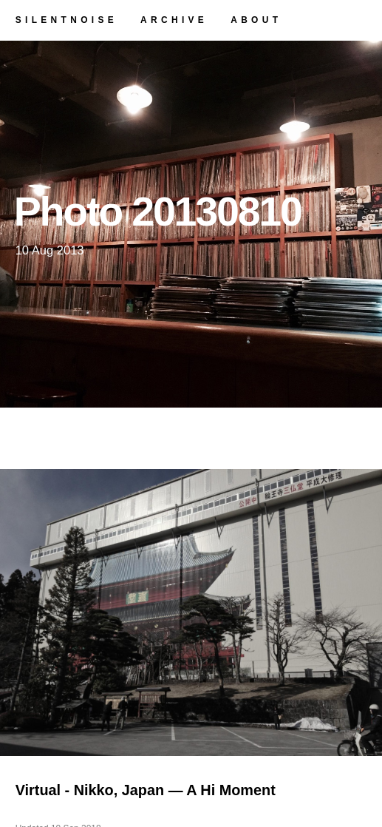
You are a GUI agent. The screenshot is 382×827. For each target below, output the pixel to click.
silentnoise (66, 20)
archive (174, 20)
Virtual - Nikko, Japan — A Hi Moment (146, 790)
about (256, 20)
